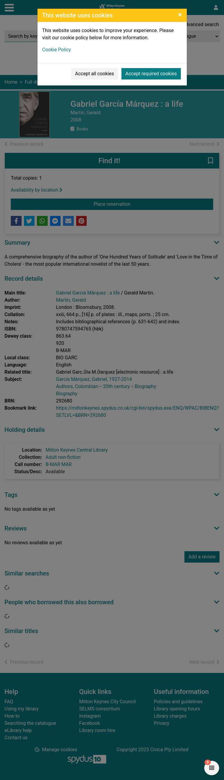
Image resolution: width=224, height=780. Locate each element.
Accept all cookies (94, 73)
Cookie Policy (56, 49)
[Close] (180, 14)
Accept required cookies (151, 73)
